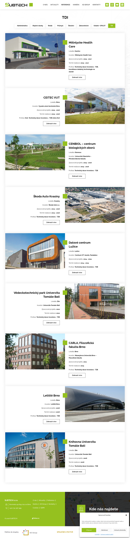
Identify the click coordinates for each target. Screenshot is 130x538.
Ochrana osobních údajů (106, 534)
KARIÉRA (76, 5)
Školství (71, 26)
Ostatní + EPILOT (99, 26)
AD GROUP (86, 5)
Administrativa (22, 26)
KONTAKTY (96, 5)
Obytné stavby (37, 26)
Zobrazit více (78, 77)
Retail (50, 26)
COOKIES (97, 534)
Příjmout (89, 530)
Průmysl (60, 26)
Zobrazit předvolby (120, 530)
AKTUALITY (54, 5)
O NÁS (45, 5)
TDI (112, 26)
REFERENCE (65, 5)
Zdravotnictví (84, 26)
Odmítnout (104, 530)
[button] (126, 515)
